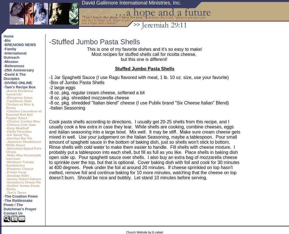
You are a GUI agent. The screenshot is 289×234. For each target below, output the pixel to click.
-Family (10, 49)
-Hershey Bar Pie (19, 138)
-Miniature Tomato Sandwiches (20, 163)
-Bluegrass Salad (19, 97)
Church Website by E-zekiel (144, 232)
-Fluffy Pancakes (19, 131)
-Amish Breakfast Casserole (19, 92)
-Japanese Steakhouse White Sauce (23, 143)
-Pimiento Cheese (20, 168)
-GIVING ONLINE (18, 83)
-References (14, 66)
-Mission (11, 62)
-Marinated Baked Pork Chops (23, 150)
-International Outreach (15, 55)
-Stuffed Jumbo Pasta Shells (23, 187)
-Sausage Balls (17, 175)
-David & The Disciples (15, 76)
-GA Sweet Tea (17, 135)
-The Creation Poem (21, 196)
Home (9, 36)
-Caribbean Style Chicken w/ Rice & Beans (20, 104)
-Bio (7, 40)
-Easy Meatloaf (17, 128)
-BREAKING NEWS (20, 45)
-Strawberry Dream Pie (23, 182)
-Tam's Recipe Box (20, 87)
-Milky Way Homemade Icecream (23, 157)
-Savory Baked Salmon (23, 179)
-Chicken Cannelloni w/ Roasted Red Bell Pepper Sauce (24, 115)
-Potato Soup (16, 172)
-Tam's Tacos (16, 192)
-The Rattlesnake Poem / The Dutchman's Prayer (20, 204)
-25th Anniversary (19, 70)
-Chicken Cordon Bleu (23, 121)
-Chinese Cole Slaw (21, 124)
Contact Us (13, 213)
